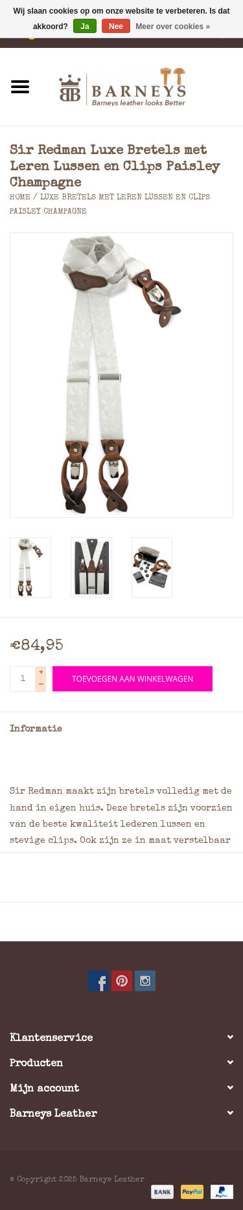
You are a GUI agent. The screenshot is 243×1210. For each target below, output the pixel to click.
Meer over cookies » (172, 26)
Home (20, 198)
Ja (84, 26)
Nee (116, 26)
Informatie (36, 729)
